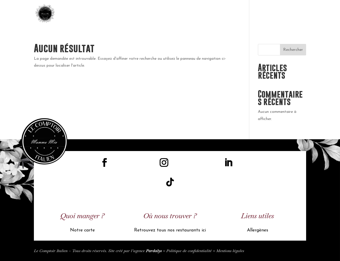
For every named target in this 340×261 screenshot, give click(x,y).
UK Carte (297, 14)
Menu (237, 14)
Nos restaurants (266, 14)
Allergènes (257, 230)
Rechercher (293, 50)
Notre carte (82, 230)
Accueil (176, 14)
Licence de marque (208, 14)
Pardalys (154, 250)
